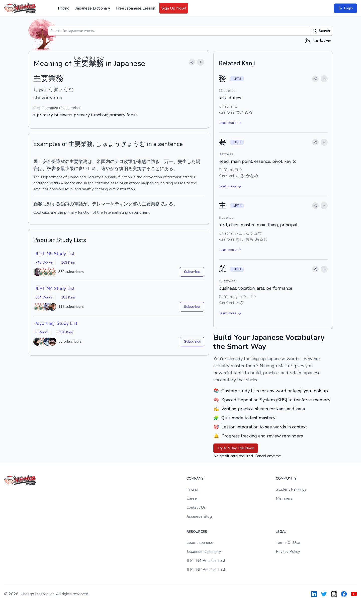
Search (321, 30)
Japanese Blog (199, 516)
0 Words (42, 332)
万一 (168, 162)
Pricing (63, 8)
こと (155, 169)
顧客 (37, 204)
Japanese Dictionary (92, 8)
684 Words (44, 297)
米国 (101, 162)
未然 (141, 162)
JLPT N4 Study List (55, 288)
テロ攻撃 (124, 162)
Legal (281, 531)
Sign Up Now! (173, 8)
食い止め (87, 169)
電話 (78, 204)
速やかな (110, 169)
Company (195, 478)
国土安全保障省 (49, 162)
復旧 (123, 169)
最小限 (67, 169)
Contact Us (196, 507)
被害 (51, 169)
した (191, 162)
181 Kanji (68, 297)
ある (168, 169)
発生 (182, 162)
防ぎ (155, 162)
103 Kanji (68, 262)
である (166, 204)
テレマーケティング (112, 204)
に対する (51, 204)
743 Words (44, 262)
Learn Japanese (200, 542)
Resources (197, 531)
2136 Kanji (65, 332)
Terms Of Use (288, 542)
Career (192, 498)
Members (284, 498)
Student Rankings (291, 489)
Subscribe (192, 271)
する (146, 169)
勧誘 (64, 204)
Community (286, 478)
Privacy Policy (288, 551)
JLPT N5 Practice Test (206, 569)
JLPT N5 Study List (55, 254)
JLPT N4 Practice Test (206, 560)
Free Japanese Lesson (135, 8)
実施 (137, 169)
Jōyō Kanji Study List (56, 323)
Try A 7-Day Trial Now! (236, 448)
